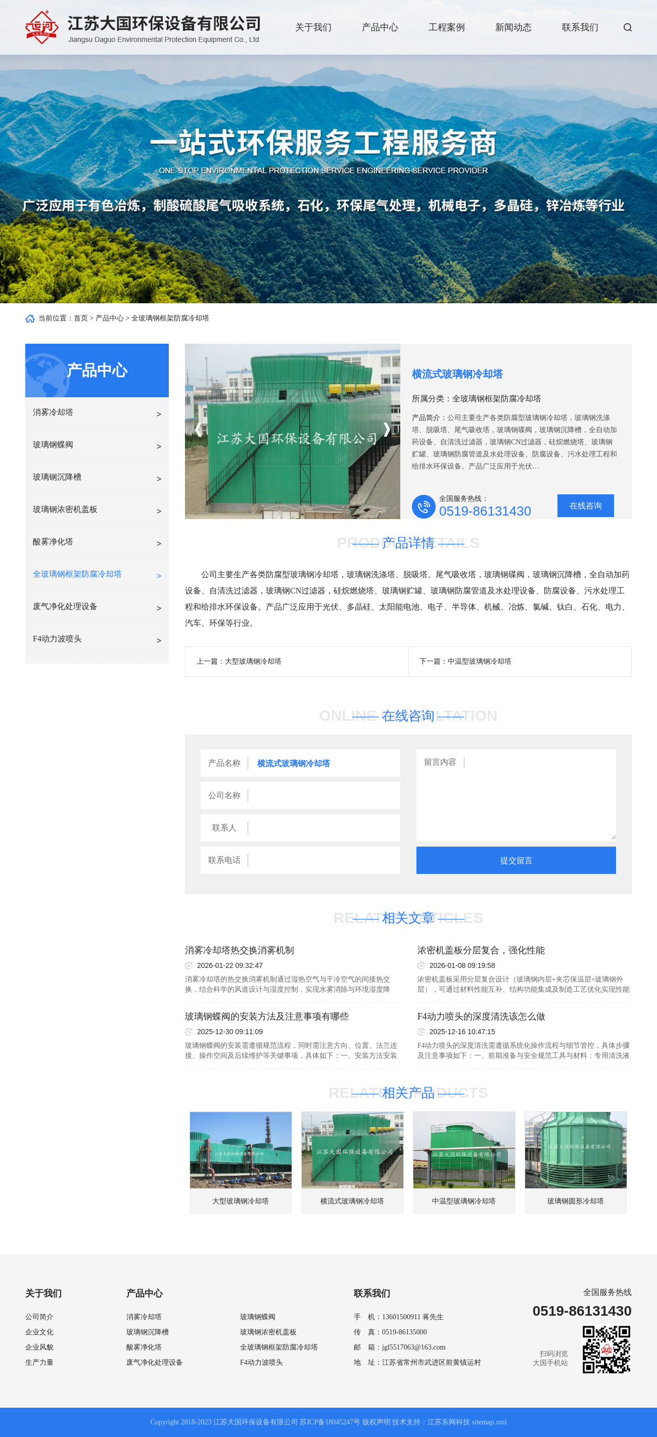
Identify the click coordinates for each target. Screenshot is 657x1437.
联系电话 (224, 860)
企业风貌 (39, 1347)
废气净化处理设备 (154, 1362)
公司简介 (39, 1317)
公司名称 (224, 795)
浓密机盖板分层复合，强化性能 (481, 950)
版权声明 (376, 1422)
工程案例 (447, 27)
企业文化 (39, 1332)
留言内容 (440, 762)
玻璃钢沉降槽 (147, 1332)
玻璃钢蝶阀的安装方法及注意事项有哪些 (267, 1016)
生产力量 (39, 1362)
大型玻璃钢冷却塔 (253, 661)
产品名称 (224, 763)
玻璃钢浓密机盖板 (268, 1332)
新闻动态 (513, 27)
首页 (81, 318)
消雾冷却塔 (144, 1317)
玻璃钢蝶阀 (257, 1317)
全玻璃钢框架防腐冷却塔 (170, 318)
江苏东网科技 (449, 1422)
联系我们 (580, 27)
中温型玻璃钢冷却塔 (479, 661)
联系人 (224, 827)
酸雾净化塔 (144, 1347)
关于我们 (313, 27)
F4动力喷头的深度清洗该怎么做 (481, 1016)
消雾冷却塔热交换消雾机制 (239, 950)
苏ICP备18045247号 (330, 1422)
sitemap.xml (489, 1422)
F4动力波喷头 (261, 1362)
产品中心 (380, 27)
